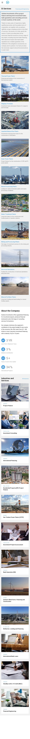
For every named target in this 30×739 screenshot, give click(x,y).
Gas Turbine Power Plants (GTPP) (13, 517)
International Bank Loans (10, 656)
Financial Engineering (9, 711)
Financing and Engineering (22, 9)
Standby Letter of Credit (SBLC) (12, 684)
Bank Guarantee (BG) (9, 572)
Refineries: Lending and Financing (13, 629)
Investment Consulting (10, 433)
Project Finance (8, 405)
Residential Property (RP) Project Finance (13, 489)
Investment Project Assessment (13, 544)
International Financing (10, 460)
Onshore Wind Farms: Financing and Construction (14, 600)
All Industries (25, 378)
